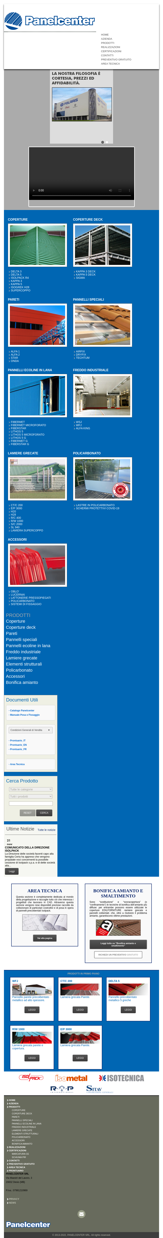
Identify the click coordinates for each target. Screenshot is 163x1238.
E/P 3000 (16, 508)
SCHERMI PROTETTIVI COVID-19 (97, 508)
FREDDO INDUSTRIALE (24, 1127)
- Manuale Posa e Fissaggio (24, 715)
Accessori (15, 676)
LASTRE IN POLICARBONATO (95, 505)
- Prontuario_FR (18, 749)
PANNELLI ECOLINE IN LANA (26, 1123)
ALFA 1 (15, 351)
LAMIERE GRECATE (22, 1130)
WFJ (79, 425)
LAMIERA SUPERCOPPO (27, 530)
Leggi (12, 871)
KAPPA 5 (16, 284)
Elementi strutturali (24, 664)
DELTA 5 (16, 274)
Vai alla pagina (44, 938)
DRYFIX (81, 354)
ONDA (15, 360)
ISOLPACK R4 (20, 277)
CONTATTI (107, 55)
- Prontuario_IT (17, 740)
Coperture (15, 621)
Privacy (14, 1199)
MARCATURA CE (20, 1154)
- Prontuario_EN (18, 745)
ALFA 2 (15, 354)
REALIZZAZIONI (110, 47)
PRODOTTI (107, 42)
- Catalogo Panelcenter (21, 710)
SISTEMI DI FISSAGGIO (26, 604)
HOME (105, 34)
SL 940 (15, 527)
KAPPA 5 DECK (86, 274)
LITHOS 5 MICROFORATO (27, 434)
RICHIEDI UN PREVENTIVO (118, 955)
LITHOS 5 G (18, 437)
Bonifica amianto (22, 682)
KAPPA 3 (16, 280)
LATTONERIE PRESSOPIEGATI (31, 597)
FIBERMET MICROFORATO (28, 425)
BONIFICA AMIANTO (22, 1144)
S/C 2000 (16, 524)
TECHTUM (82, 357)
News (12, 1202)
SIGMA (80, 277)
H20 (13, 511)
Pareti (11, 633)
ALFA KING (83, 428)
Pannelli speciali (21, 639)
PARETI (16, 1117)
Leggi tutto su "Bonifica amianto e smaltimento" (118, 944)
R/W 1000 (17, 521)
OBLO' (15, 591)
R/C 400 (16, 517)
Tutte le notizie (46, 829)
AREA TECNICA (110, 63)
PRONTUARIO (16, 1170)
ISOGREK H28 (20, 287)
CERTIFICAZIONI (111, 51)
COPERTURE (18, 1110)
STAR (14, 357)
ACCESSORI (18, 1140)
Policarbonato (19, 670)
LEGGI (32, 1009)
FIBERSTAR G (20, 444)
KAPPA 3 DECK (86, 271)
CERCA (44, 813)
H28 (13, 514)
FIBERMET (18, 422)
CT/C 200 (17, 505)
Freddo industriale (23, 651)
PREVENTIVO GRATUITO (116, 59)
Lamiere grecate (21, 657)
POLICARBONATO (22, 601)
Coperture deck (21, 627)
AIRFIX (80, 351)
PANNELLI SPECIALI (22, 1120)
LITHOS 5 (17, 431)
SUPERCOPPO (20, 290)
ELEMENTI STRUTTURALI (25, 1134)
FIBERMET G (19, 440)
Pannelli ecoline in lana (28, 645)
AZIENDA (106, 38)
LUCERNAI (18, 594)
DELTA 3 (16, 271)
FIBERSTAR (18, 428)
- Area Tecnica (17, 764)
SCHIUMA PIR (19, 1157)
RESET (28, 813)
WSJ (79, 422)
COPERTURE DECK (22, 1113)
